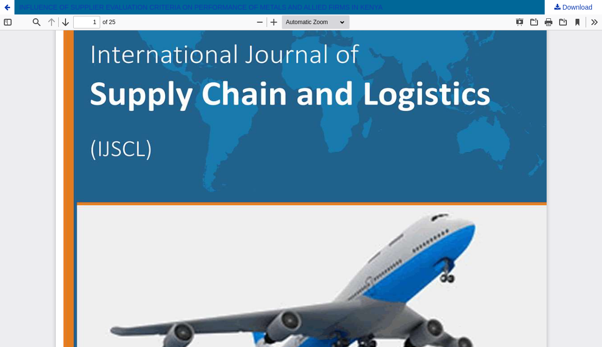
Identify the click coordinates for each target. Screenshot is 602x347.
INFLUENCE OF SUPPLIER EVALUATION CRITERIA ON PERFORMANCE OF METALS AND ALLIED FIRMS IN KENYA (200, 7)
